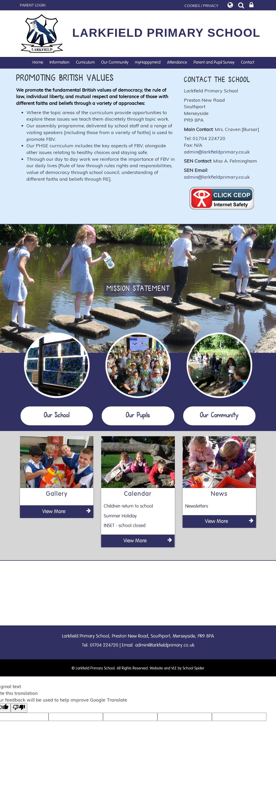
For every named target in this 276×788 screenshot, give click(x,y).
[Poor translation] (19, 708)
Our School (57, 415)
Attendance (177, 62)
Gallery (57, 494)
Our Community (114, 62)
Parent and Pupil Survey (214, 62)
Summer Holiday (120, 516)
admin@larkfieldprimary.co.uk (217, 152)
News (219, 494)
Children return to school (128, 506)
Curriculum (85, 62)
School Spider (193, 668)
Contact (247, 62)
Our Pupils (138, 415)
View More (66, 511)
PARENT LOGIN (32, 5)
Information (60, 62)
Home (37, 62)
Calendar (138, 494)
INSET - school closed (125, 525)
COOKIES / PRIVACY (201, 5)
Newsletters (196, 506)
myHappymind (148, 62)
